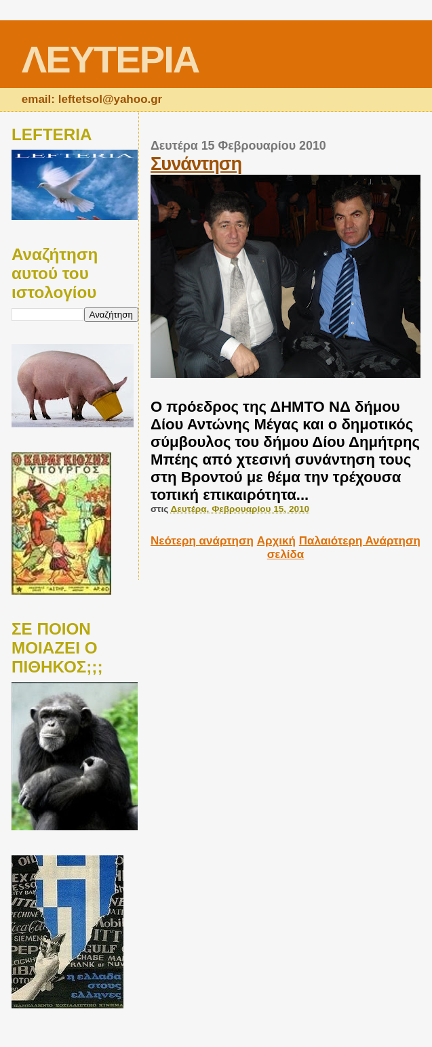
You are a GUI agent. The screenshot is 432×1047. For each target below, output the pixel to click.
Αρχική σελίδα (281, 547)
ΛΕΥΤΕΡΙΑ (110, 59)
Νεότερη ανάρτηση (202, 540)
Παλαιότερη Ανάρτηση (359, 540)
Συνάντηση (196, 163)
